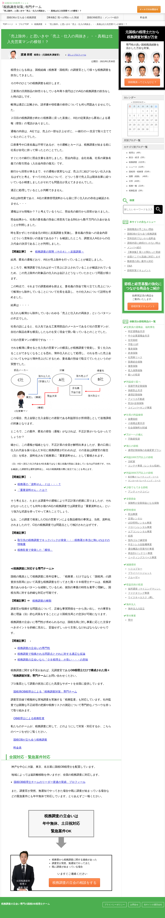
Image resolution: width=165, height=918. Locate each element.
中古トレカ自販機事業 (140, 544)
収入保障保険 (135, 370)
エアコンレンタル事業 (140, 531)
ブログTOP (23, 24)
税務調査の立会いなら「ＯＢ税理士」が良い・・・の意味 (52, 659)
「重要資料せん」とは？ (32, 490)
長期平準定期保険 (137, 386)
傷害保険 (133, 366)
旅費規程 (133, 419)
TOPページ (8, 24)
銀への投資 (134, 374)
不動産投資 (134, 438)
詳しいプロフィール (77, 55)
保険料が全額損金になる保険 (143, 503)
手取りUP (133, 344)
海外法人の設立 (136, 608)
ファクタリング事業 (138, 593)
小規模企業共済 (136, 423)
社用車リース (135, 357)
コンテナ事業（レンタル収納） (144, 465)
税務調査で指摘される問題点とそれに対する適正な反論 (51, 653)
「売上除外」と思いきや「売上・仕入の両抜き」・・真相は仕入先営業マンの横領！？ (87, 24)
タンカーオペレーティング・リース (144, 480)
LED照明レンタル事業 (140, 522)
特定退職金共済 (136, 331)
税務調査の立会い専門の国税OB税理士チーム (25, 903)
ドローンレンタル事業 (140, 527)
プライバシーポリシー (114, 904)
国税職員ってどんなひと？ (142, 82)
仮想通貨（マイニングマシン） (144, 588)
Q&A (129, 265)
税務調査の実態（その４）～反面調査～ (59, 251)
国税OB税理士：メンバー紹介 (103, 17)
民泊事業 (133, 514)
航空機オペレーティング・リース (143, 477)
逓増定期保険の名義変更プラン (144, 450)
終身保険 (133, 353)
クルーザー (134, 577)
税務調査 (38, 24)
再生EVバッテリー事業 (140, 553)
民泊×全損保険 (136, 403)
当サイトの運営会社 (153, 904)
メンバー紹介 (134, 247)
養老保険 (133, 348)
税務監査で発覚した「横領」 (35, 549)
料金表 (143, 17)
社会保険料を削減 (137, 427)
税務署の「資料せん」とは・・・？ (39, 484)
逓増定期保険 (135, 394)
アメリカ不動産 (136, 399)
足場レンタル (135, 518)
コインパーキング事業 (140, 407)
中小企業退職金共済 (138, 335)
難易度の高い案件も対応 (140, 261)
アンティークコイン (138, 491)
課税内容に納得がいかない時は (143, 243)
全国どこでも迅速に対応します (143, 256)
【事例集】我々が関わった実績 (62, 17)
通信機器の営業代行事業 (141, 548)
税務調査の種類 (41, 600)
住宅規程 (133, 340)
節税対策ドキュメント (139, 270)
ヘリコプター (135, 568)
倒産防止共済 (135, 390)
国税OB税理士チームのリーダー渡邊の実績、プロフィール (49, 782)
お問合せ (134, 904)
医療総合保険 (135, 361)
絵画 (130, 535)
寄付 (130, 620)
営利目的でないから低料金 (141, 238)
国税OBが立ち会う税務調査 (21, 17)
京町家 (131, 461)
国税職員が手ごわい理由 (140, 229)
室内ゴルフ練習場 (137, 540)
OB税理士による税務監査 (28, 718)
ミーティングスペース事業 (142, 557)
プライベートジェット (140, 573)
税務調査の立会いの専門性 (33, 648)
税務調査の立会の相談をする (74, 882)
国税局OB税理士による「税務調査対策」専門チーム (45, 691)
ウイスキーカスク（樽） (141, 597)
